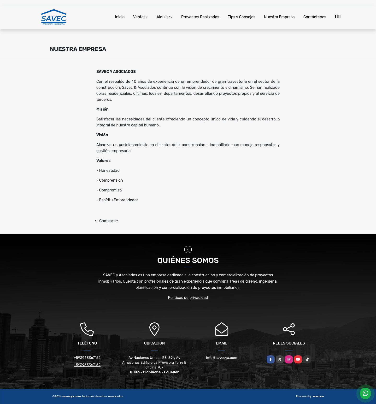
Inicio (120, 17)
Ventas (139, 17)
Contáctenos (314, 17)
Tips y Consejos (241, 17)
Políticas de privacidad (188, 297)
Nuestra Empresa (279, 17)
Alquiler (163, 17)
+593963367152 (87, 358)
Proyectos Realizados (200, 17)
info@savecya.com (221, 358)
